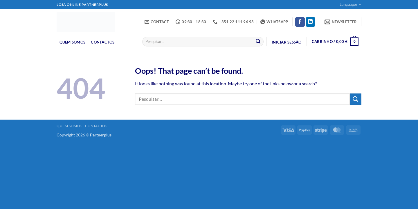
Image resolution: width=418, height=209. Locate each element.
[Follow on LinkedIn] (310, 22)
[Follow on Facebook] (300, 22)
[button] (341, 21)
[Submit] (258, 42)
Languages (350, 4)
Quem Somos (73, 42)
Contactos (102, 42)
